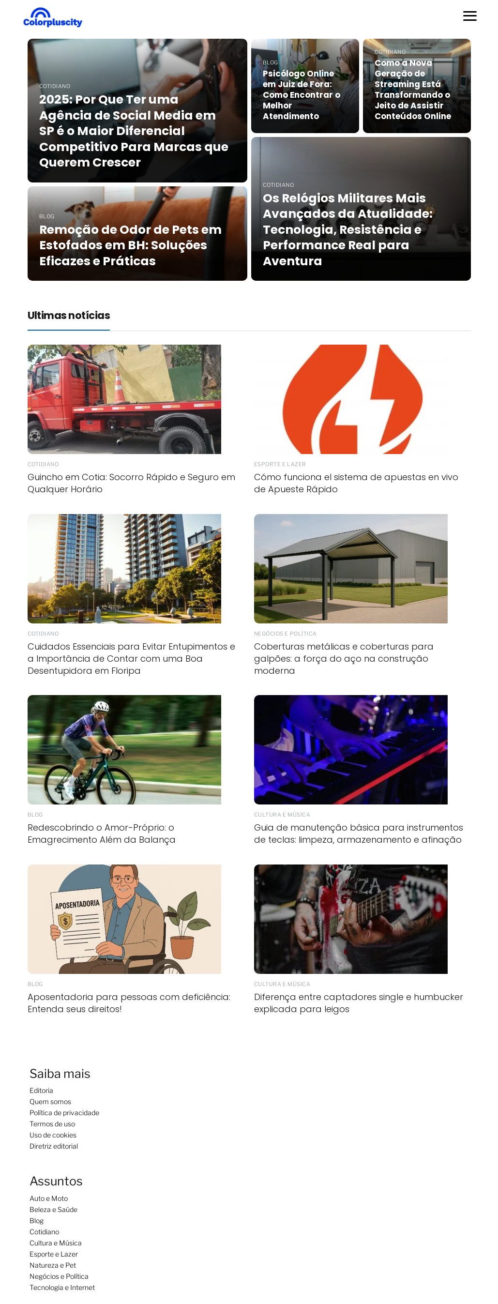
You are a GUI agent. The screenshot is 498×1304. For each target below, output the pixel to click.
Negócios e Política (59, 1276)
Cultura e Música (56, 1243)
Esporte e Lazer (54, 1254)
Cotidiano (44, 1232)
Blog (37, 1220)
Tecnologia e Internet (62, 1287)
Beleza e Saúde (53, 1209)
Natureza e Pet (53, 1265)
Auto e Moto (49, 1198)
